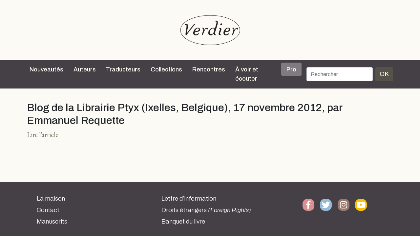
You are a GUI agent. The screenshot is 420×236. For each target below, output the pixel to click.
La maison (51, 198)
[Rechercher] (339, 74)
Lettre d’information (188, 198)
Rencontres (208, 69)
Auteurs (85, 69)
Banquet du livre (183, 221)
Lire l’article (42, 134)
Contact (48, 210)
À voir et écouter (246, 74)
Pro (291, 69)
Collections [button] (166, 69)
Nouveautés (46, 69)
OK (384, 73)
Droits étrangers (206, 210)
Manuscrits (52, 221)
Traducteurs (123, 69)
